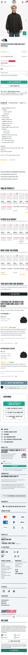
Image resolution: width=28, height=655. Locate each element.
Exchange (5, 434)
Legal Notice (4, 596)
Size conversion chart (8, 437)
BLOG (16, 570)
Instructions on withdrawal (6, 568)
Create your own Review (14, 383)
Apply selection (14, 641)
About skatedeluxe (19, 563)
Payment (3, 563)
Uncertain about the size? (14, 75)
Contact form (17, 543)
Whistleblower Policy (5, 605)
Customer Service (7, 442)
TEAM (16, 572)
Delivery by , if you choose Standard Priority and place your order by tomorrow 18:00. (14, 92)
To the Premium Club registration (14, 496)
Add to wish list (14, 86)
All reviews (3, 571)
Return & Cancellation (5, 566)
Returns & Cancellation (9, 432)
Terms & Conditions (5, 600)
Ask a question (14, 294)
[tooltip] (26, 56)
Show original (4, 356)
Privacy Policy (4, 602)
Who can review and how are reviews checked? (12, 310)
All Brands (17, 565)
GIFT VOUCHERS (19, 573)
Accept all (14, 650)
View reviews (24, 51)
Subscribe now (15, 466)
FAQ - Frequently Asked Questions (11, 439)
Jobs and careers (18, 566)
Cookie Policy (3, 603)
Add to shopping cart (14, 82)
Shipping (4, 429)
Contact (2, 578)
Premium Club (12, 386)
